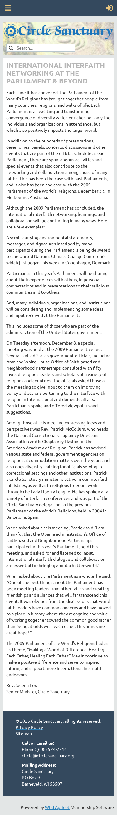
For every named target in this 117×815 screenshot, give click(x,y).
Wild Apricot (57, 807)
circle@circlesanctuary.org (48, 755)
